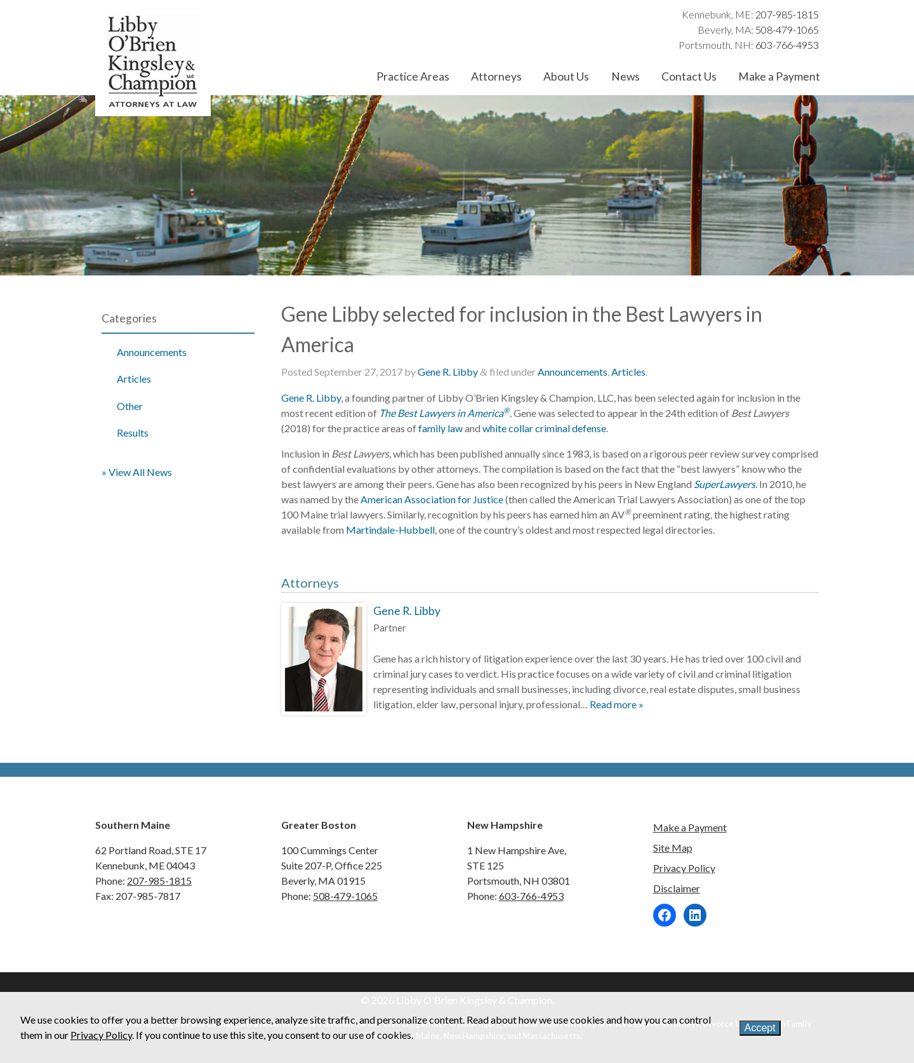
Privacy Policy (684, 868)
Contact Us (689, 76)
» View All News (137, 472)
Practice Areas (412, 76)
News (625, 76)
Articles (134, 379)
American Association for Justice (432, 499)
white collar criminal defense (544, 428)
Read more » (617, 704)
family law (440, 428)
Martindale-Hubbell (390, 530)
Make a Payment (779, 76)
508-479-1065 (787, 29)
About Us (566, 76)
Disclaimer (676, 888)
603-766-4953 (787, 45)
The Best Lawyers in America (444, 413)
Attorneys (496, 76)
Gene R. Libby (448, 372)
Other (130, 406)
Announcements (152, 352)
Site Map (672, 848)
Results (133, 432)
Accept (760, 1027)
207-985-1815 (787, 14)
